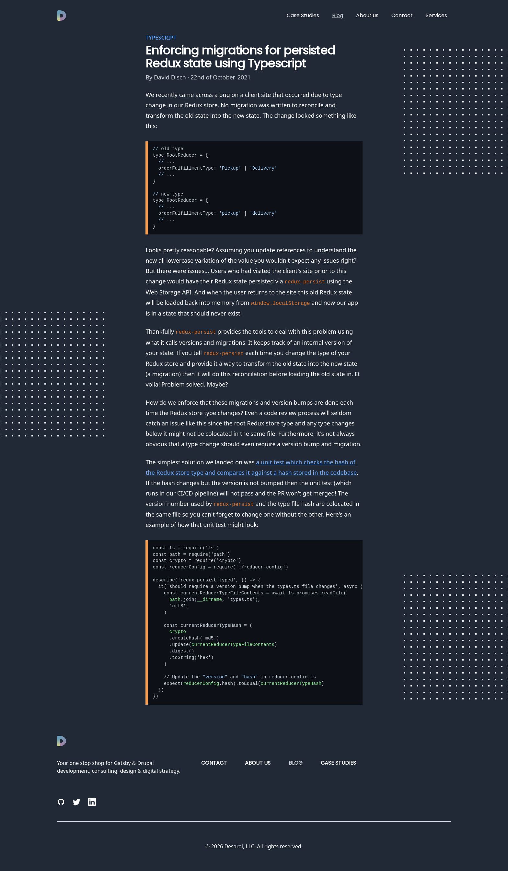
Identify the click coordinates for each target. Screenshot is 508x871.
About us (367, 15)
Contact (402, 15)
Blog (337, 15)
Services (436, 15)
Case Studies (303, 15)
